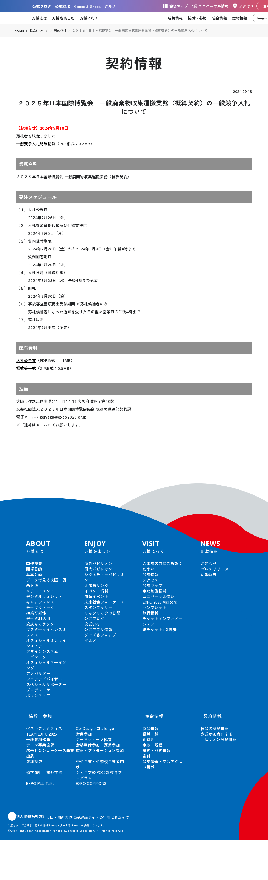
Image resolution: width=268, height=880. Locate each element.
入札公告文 (26, 360)
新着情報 (175, 18)
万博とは (39, 18)
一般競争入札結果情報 (35, 143)
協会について (40, 31)
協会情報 (219, 18)
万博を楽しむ (63, 18)
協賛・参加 (197, 18)
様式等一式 (26, 368)
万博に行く (89, 18)
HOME (19, 31)
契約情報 (239, 18)
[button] (252, 486)
